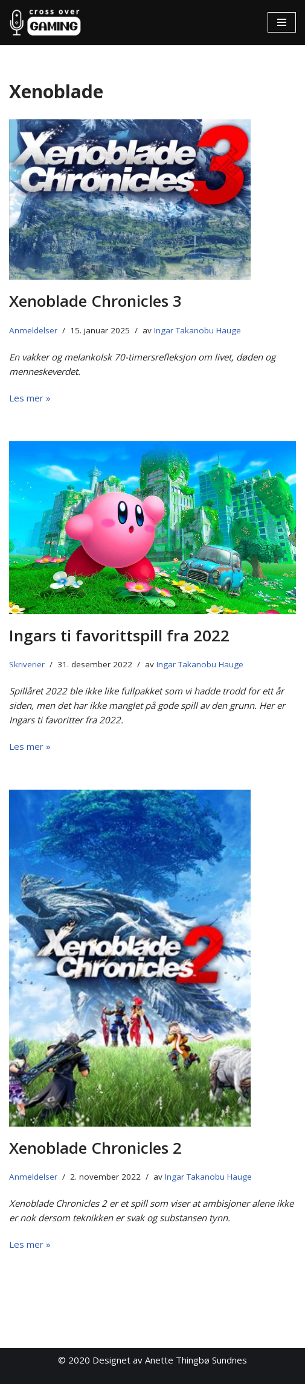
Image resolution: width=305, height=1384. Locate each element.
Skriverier (27, 664)
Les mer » (30, 398)
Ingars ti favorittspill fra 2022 (119, 635)
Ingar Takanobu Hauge (197, 330)
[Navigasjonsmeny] (282, 22)
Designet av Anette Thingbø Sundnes (169, 1360)
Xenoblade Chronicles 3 (95, 301)
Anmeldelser (33, 330)
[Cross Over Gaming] (45, 22)
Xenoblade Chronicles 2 (95, 1148)
